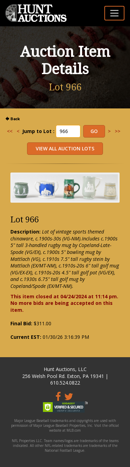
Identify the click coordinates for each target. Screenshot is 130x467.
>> (117, 131)
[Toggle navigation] (114, 13)
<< (9, 131)
